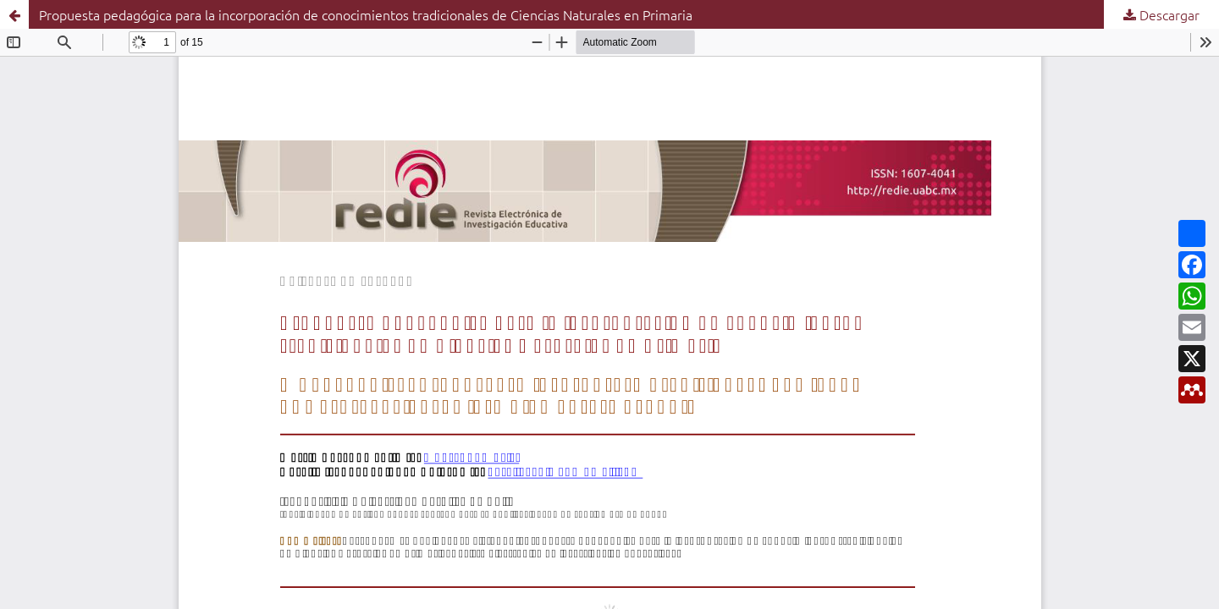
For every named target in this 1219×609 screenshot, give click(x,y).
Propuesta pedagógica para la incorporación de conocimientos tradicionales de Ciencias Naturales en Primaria (365, 14)
